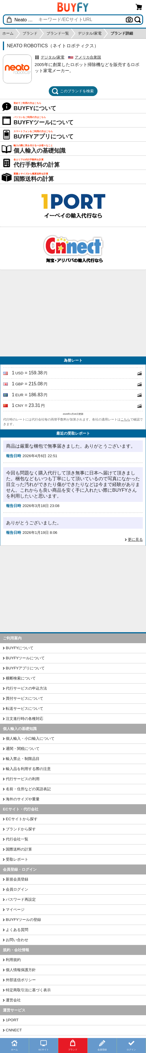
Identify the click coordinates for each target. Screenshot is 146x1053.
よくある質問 (17, 930)
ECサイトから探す (22, 819)
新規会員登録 (17, 879)
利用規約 (13, 960)
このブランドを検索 (73, 91)
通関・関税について (23, 748)
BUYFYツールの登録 (23, 919)
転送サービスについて (24, 708)
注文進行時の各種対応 (24, 718)
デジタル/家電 (52, 57)
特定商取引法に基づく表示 (28, 990)
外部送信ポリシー (21, 980)
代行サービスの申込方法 (26, 688)
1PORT (12, 1020)
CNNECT (14, 1030)
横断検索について (21, 678)
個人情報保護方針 (21, 970)
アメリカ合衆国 (88, 57)
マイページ (15, 909)
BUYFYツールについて (25, 658)
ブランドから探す (21, 829)
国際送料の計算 (19, 849)
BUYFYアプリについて (25, 668)
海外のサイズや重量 (23, 799)
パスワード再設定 (21, 899)
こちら (125, 419)
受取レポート (17, 859)
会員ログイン (17, 889)
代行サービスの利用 (23, 779)
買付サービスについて (24, 698)
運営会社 (13, 1000)
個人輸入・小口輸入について (30, 738)
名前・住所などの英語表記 (28, 789)
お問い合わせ (17, 940)
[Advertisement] (73, 313)
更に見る (135, 539)
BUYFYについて (19, 648)
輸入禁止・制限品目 (23, 759)
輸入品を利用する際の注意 (28, 769)
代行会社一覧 (17, 839)
